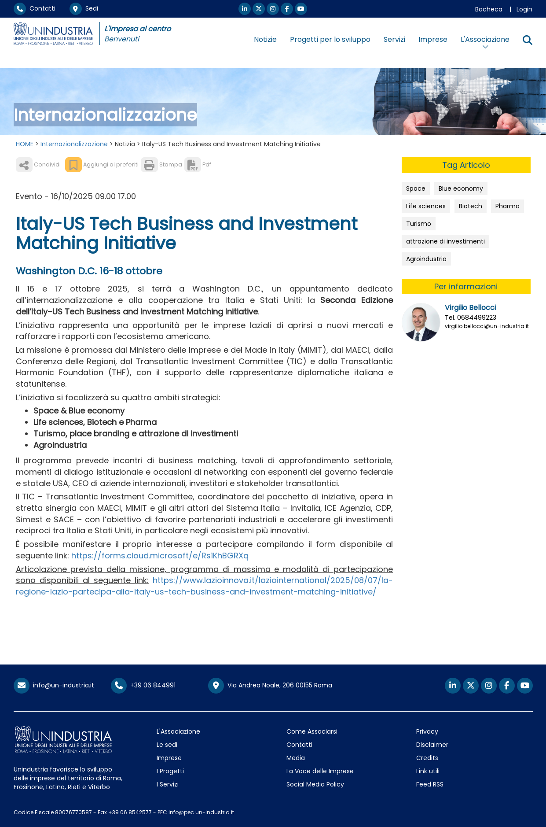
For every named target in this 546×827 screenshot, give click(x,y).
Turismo (418, 223)
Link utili (428, 771)
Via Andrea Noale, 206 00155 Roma (270, 686)
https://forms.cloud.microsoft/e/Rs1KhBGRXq (160, 555)
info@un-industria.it (54, 685)
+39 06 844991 (143, 685)
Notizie (265, 39)
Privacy (427, 731)
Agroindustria (426, 259)
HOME (24, 144)
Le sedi (167, 744)
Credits (427, 757)
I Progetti (170, 771)
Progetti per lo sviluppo (330, 39)
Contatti (34, 8)
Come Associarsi (311, 731)
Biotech (470, 206)
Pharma (507, 206)
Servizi (394, 39)
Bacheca (488, 9)
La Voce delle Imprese (320, 771)
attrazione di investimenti (445, 241)
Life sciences (426, 206)
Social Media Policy (315, 784)
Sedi (84, 8)
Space (415, 188)
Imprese (432, 39)
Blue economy (461, 188)
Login (524, 9)
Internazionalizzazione (74, 144)
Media (295, 757)
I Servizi (168, 784)
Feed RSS (429, 784)
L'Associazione (178, 731)
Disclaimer (432, 744)
